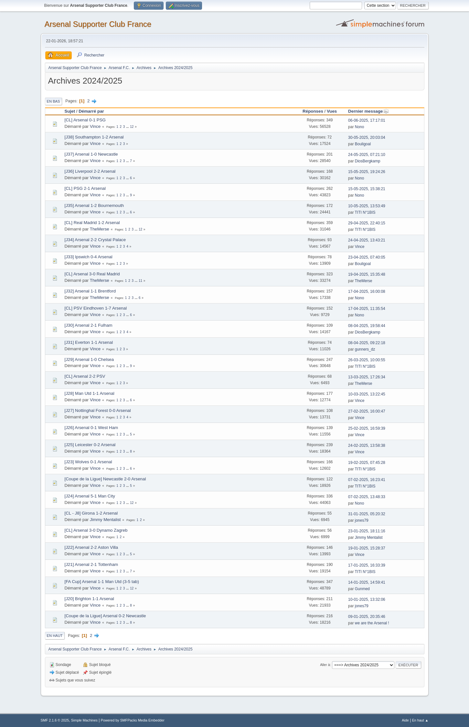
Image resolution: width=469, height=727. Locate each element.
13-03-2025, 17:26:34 (366, 377)
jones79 (361, 520)
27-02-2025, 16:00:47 (366, 411)
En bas (53, 101)
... (128, 126)
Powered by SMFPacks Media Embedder (133, 720)
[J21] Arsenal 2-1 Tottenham (91, 564)
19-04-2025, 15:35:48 (366, 274)
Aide (405, 720)
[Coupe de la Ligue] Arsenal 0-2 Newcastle (105, 615)
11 (140, 280)
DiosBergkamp (367, 161)
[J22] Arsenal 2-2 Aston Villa (91, 547)
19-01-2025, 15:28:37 (366, 548)
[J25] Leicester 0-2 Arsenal (90, 444)
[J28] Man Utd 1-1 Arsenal (89, 393)
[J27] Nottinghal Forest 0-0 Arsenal (98, 410)
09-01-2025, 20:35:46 (366, 616)
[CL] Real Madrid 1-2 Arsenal (92, 222)
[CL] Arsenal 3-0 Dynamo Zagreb (96, 530)
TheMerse (99, 229)
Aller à (325, 665)
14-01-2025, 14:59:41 (366, 582)
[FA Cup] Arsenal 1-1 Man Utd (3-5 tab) (102, 581)
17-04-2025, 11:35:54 (366, 308)
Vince (95, 126)
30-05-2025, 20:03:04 (366, 137)
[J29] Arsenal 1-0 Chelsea (89, 359)
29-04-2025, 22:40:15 (366, 223)
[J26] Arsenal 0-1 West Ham (91, 427)
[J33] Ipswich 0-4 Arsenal (88, 256)
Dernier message (368, 111)
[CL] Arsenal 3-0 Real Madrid (92, 273)
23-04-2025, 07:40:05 (366, 257)
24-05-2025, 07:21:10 (366, 154)
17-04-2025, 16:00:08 (366, 291)
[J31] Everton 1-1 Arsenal (89, 342)
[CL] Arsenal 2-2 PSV (85, 376)
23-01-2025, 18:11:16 (366, 531)
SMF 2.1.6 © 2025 (55, 720)
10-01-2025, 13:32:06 (366, 599)
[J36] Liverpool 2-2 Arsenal (90, 171)
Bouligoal (363, 144)
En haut (55, 636)
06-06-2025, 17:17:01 (366, 120)
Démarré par (91, 111)
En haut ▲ (420, 720)
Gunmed (362, 589)
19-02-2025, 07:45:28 (366, 462)
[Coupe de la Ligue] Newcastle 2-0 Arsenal (105, 478)
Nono (359, 127)
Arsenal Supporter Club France (98, 24)
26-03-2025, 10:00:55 (366, 360)
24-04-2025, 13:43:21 (366, 240)
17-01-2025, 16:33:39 (366, 565)
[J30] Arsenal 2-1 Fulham (88, 325)
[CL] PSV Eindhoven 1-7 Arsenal (96, 308)
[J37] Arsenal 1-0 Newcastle (91, 154)
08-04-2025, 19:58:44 (366, 325)
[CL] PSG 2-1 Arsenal (85, 188)
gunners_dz (365, 349)
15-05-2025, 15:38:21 (366, 189)
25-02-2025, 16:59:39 (366, 428)
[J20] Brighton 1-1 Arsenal (89, 598)
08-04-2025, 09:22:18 (366, 343)
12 (131, 126)
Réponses (313, 111)
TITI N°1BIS (365, 212)
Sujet (70, 111)
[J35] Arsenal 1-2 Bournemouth (94, 205)
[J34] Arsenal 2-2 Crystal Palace (95, 239)
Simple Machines (84, 720)
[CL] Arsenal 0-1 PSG (85, 120)
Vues (332, 111)
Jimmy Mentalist (105, 519)
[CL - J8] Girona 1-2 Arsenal (91, 513)
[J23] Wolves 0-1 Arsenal (88, 461)
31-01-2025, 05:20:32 (366, 514)
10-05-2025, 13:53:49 (366, 206)
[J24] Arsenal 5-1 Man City (90, 496)
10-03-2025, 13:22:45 (366, 394)
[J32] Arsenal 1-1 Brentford (90, 291)
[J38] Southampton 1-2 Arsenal (94, 137)
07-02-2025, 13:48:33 (366, 497)
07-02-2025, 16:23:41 (366, 479)
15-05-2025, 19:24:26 (366, 171)
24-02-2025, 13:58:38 (366, 445)
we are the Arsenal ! (372, 623)
